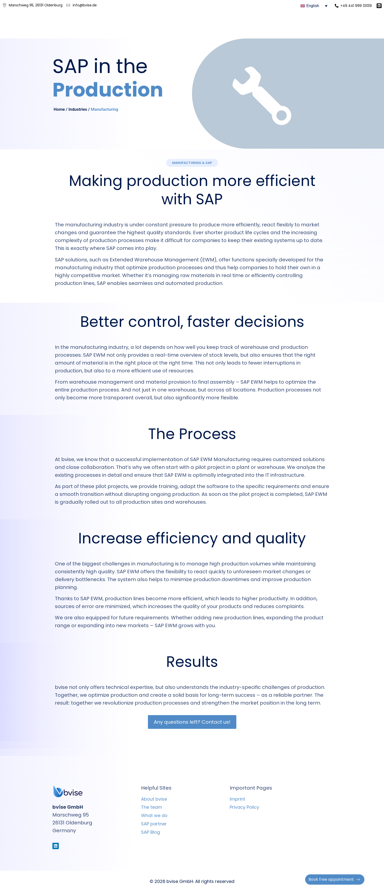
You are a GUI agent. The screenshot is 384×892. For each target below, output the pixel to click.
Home (59, 109)
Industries (78, 109)
